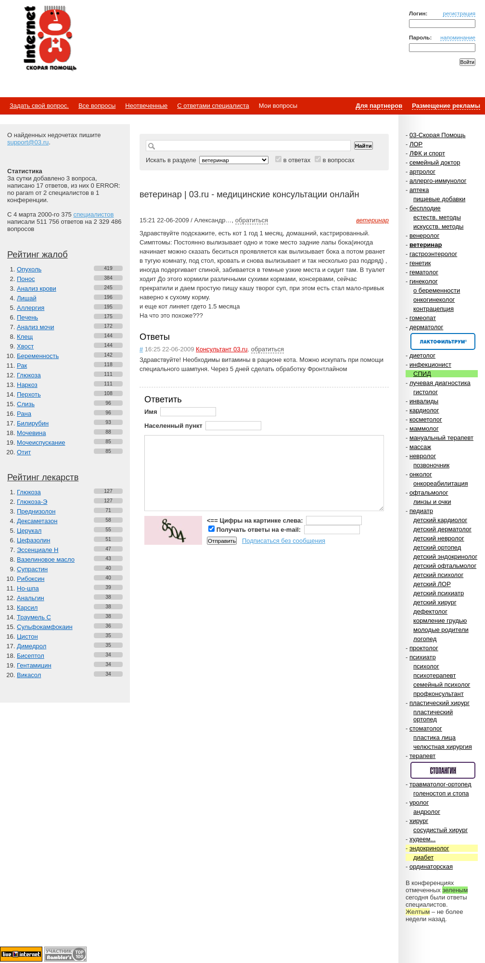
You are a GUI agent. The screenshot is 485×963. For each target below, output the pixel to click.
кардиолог (424, 410)
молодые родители (441, 629)
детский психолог (438, 574)
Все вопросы (96, 105)
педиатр (421, 510)
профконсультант (438, 693)
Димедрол (31, 646)
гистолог (425, 392)
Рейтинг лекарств (42, 477)
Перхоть (29, 394)
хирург (418, 820)
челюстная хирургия (442, 746)
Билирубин (33, 423)
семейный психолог (441, 684)
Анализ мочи (35, 327)
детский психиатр (438, 593)
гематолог (423, 272)
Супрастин (32, 569)
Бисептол (30, 655)
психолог (426, 666)
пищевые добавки (439, 199)
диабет (423, 857)
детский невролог (438, 538)
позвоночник (431, 465)
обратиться (251, 220)
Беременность (38, 356)
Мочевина (31, 433)
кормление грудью (440, 620)
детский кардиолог (440, 520)
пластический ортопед (433, 715)
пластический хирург (439, 702)
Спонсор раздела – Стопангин (442, 770)
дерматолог (426, 327)
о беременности (436, 290)
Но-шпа (28, 588)
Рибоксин (30, 578)
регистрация (459, 13)
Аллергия (30, 307)
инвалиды (423, 401)
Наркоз (27, 384)
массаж (420, 446)
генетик (420, 263)
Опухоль (29, 269)
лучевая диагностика (440, 382)
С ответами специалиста (213, 105)
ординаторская (431, 866)
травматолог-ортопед (440, 784)
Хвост (25, 346)
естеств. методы (437, 217)
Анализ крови (36, 288)
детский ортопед (437, 547)
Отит (24, 452)
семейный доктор (434, 162)
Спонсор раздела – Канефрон (442, 341)
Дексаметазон (37, 521)
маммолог (424, 428)
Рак (22, 365)
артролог (422, 171)
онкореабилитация (440, 483)
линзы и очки (432, 501)
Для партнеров (379, 105)
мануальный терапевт (441, 437)
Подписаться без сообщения (283, 540)
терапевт (422, 755)
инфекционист (430, 364)
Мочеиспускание (41, 442)
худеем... (422, 839)
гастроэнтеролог (433, 253)
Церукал (29, 530)
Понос (26, 278)
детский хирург (435, 602)
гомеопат (422, 317)
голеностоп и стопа (441, 793)
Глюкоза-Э (32, 501)
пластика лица (434, 737)
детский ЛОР (432, 584)
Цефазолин (33, 540)
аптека (419, 189)
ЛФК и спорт (427, 153)
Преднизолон (36, 511)
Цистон (27, 636)
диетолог (422, 355)
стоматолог (425, 728)
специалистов (93, 214)
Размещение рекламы (446, 105)
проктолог (423, 648)
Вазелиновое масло (46, 559)
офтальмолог (428, 492)
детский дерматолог (442, 529)
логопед (424, 638)
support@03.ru (28, 142)
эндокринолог (429, 848)
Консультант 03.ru (221, 349)
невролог (422, 456)
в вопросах (338, 160)
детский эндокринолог (445, 556)
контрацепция (433, 308)
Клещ (25, 336)
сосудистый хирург (440, 830)
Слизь (26, 404)
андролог (426, 811)
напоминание (457, 37)
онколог (420, 474)
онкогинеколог (434, 299)
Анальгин (30, 598)
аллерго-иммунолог (438, 180)
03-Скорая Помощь (437, 135)
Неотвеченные (146, 105)
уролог (419, 802)
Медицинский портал (49, 39)
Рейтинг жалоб (37, 254)
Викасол (29, 675)
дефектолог (430, 611)
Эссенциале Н (38, 549)
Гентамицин (34, 665)
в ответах (297, 160)
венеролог (424, 235)
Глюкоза (29, 375)
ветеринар (425, 244)
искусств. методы (438, 226)
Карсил (27, 607)
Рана (24, 413)
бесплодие (425, 208)
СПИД (422, 373)
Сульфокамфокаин (45, 626)
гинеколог (423, 281)
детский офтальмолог (444, 565)
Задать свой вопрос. (39, 105)
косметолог (425, 419)
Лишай (27, 298)
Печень (27, 317)
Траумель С (34, 617)
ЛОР (415, 144)
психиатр (422, 657)
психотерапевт (434, 675)
